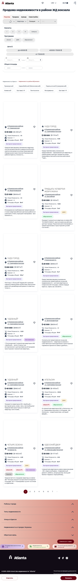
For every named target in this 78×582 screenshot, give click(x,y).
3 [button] (35, 492)
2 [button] (30, 492)
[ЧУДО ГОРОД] (57, 126)
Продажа (15, 17)
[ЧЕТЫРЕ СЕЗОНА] (20, 444)
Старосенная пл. (50, 260)
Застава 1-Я (63, 90)
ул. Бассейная (50, 196)
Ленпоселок (34, 90)
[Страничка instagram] (67, 559)
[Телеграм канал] (63, 3)
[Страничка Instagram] (67, 3)
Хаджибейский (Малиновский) (29, 86)
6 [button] (48, 492)
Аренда (24, 17)
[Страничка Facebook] (65, 3)
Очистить (10, 578)
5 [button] (44, 492)
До (28, 58)
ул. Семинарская (13, 128)
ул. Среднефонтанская (53, 131)
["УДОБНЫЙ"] (20, 319)
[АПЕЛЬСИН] (57, 379)
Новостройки (33, 17)
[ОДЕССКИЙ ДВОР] (57, 444)
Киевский (7, 90)
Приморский (8, 86)
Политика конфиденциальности (65, 571)
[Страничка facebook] (63, 559)
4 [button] (39, 492)
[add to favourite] (42, 3)
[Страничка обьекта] (6, 128)
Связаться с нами (66, 541)
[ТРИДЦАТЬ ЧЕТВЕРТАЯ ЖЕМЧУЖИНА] (57, 190)
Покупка (7, 17)
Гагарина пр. (12, 450)
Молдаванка (49, 90)
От (6, 58)
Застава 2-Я (21, 90)
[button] (6, 32)
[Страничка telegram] (59, 559)
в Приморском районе (15, 126)
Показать (68, 578)
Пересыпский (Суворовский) (56, 86)
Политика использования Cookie (65, 574)
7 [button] (53, 492)
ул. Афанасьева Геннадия (54, 450)
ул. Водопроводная (14, 190)
